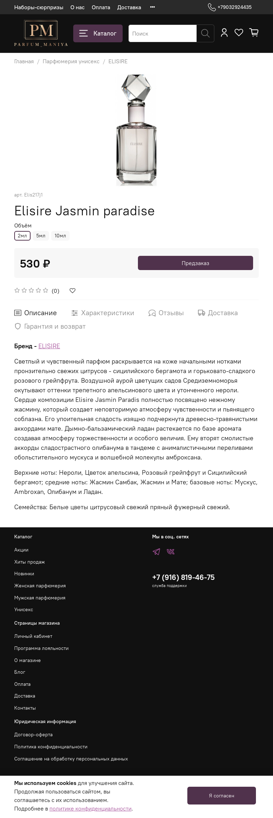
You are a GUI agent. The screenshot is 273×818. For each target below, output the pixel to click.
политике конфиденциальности (90, 808)
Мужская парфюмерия (39, 597)
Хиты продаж (29, 562)
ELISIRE (118, 61)
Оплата (101, 7)
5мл (41, 235)
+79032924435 (230, 7)
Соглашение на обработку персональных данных (71, 758)
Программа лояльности (41, 648)
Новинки (24, 573)
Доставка (129, 7)
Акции (21, 550)
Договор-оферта (33, 734)
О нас (77, 7)
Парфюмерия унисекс (71, 61)
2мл (22, 235)
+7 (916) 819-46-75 (183, 577)
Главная (24, 61)
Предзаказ (195, 263)
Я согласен (221, 795)
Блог (19, 672)
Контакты (25, 708)
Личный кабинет (33, 636)
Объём (23, 225)
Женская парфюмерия (40, 585)
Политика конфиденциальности (50, 746)
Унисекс (23, 609)
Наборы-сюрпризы (38, 7)
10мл (60, 235)
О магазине (27, 660)
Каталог (98, 33)
